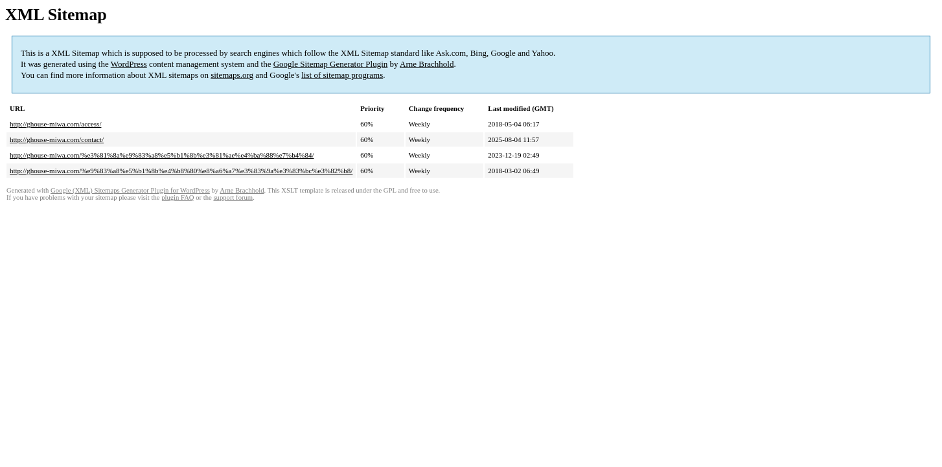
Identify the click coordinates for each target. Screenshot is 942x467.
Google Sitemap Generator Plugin (330, 64)
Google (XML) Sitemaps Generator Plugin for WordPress (130, 190)
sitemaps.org (232, 75)
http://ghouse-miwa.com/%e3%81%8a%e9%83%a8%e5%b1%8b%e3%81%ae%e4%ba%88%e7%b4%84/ (162, 155)
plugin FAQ (177, 197)
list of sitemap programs (342, 75)
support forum (233, 197)
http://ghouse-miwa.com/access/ (55, 124)
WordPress (129, 64)
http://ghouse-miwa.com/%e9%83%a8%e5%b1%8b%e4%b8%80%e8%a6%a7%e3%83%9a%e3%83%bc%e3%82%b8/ (181, 170)
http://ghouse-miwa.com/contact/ (57, 139)
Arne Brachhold (427, 64)
